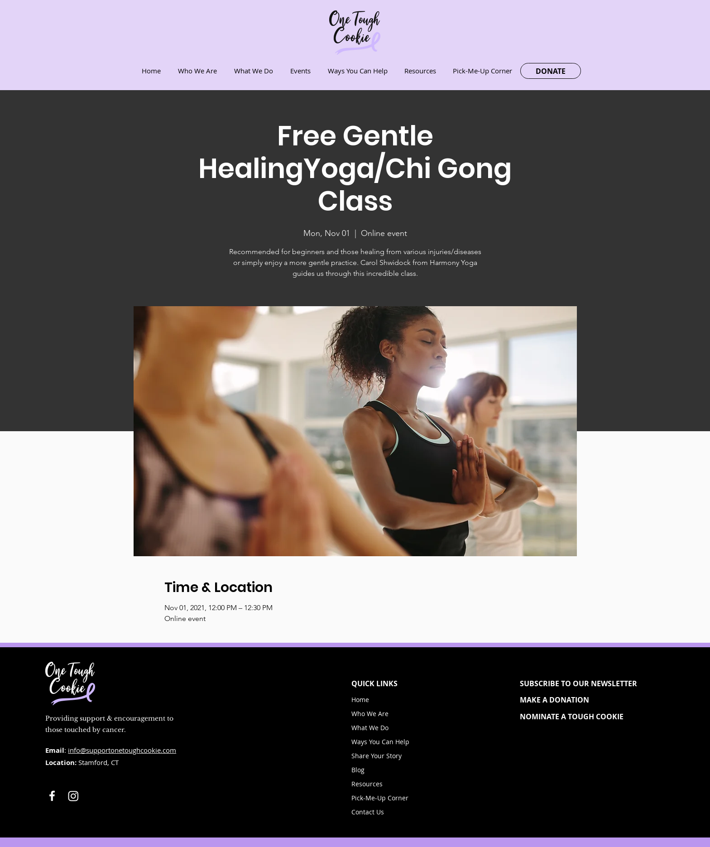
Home (360, 699)
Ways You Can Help (380, 741)
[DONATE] (550, 71)
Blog (358, 769)
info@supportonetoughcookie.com (122, 750)
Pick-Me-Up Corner (379, 798)
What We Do (370, 727)
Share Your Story (376, 755)
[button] (586, 683)
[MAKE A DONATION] (586, 699)
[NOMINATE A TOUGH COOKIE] (586, 716)
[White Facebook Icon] (52, 796)
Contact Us (367, 812)
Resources (367, 784)
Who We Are (370, 713)
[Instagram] (73, 796)
